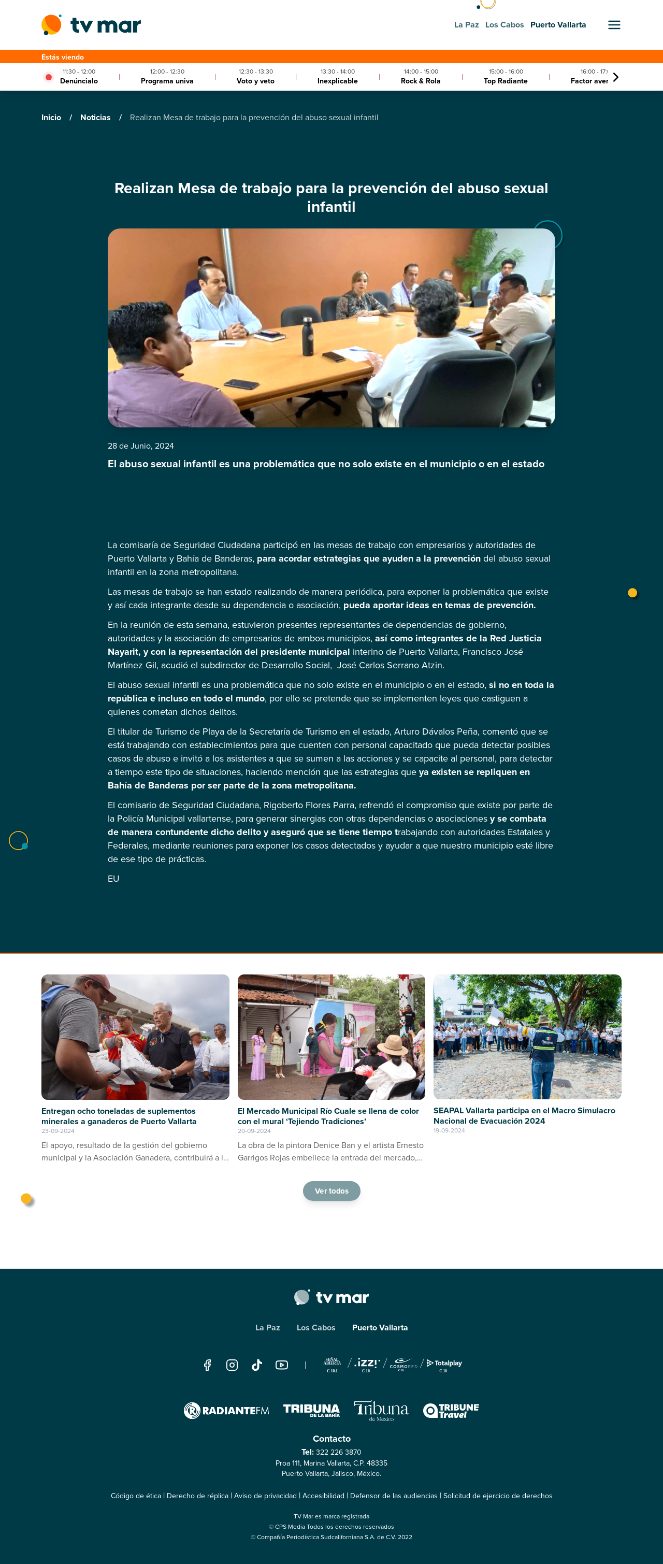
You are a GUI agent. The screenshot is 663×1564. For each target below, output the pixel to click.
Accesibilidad (323, 1495)
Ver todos (331, 1190)
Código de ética (136, 1495)
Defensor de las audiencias (394, 1495)
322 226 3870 (339, 1452)
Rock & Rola (421, 81)
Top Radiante (506, 81)
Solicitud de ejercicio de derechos (498, 1495)
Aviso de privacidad (265, 1495)
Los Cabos (316, 1327)
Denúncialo (79, 81)
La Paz (267, 1327)
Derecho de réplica (197, 1495)
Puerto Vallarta (380, 1327)
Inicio (52, 117)
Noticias (96, 117)
